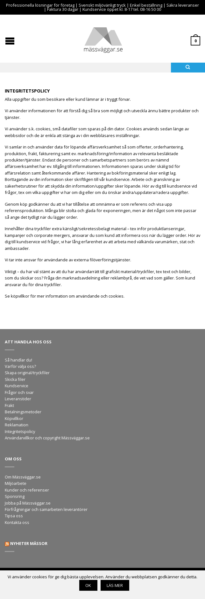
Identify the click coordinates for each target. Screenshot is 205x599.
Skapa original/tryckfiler (27, 372)
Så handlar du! (18, 360)
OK (88, 585)
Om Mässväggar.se (23, 477)
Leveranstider (18, 399)
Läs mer (115, 585)
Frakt (9, 405)
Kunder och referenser (27, 490)
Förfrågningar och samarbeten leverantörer (46, 509)
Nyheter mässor (28, 543)
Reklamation (16, 425)
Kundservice (16, 386)
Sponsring (15, 496)
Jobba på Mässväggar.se (28, 503)
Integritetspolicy (20, 431)
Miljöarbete (15, 483)
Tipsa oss (14, 516)
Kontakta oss (17, 522)
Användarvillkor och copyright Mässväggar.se (47, 438)
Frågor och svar (19, 392)
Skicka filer (15, 379)
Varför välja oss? (20, 366)
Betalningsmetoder (23, 412)
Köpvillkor (14, 418)
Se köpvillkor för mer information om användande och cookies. (64, 296)
